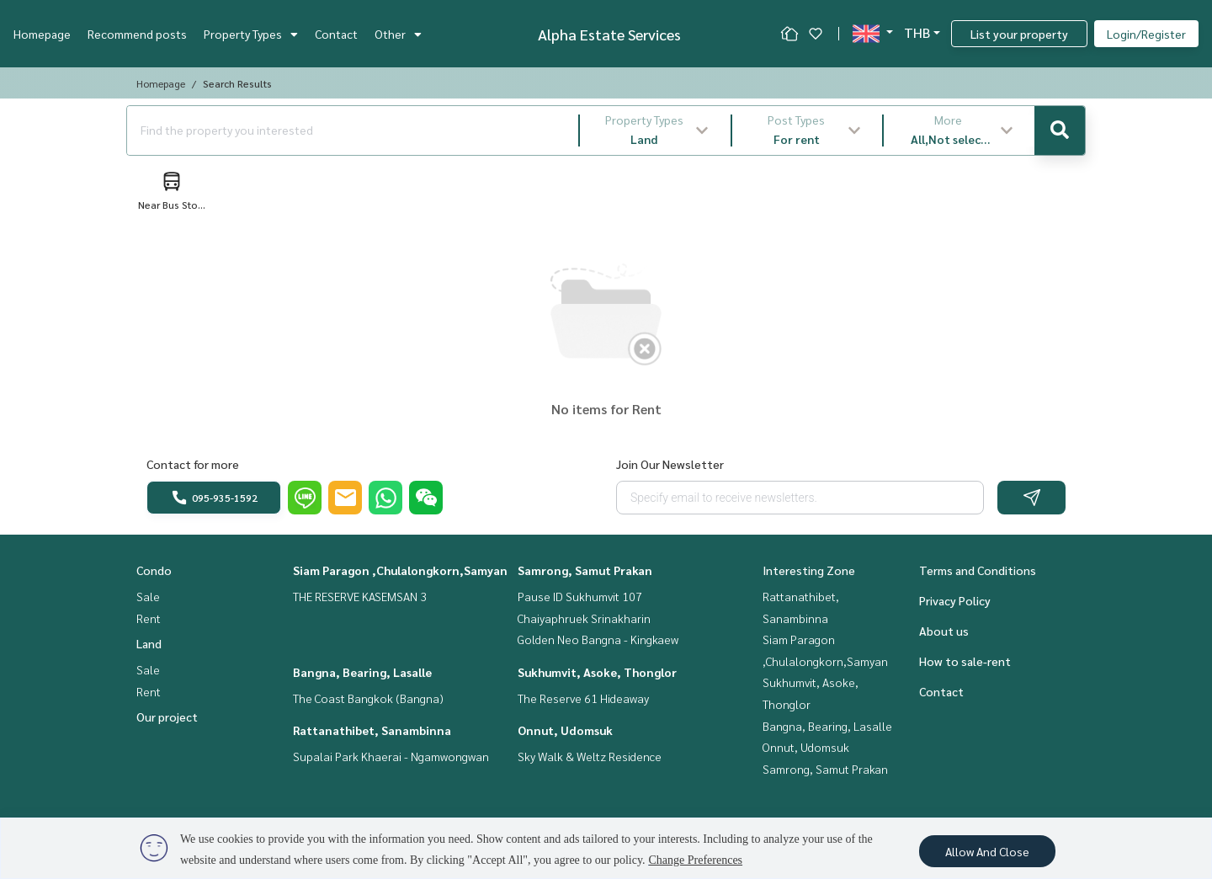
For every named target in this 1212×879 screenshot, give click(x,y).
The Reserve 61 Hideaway (583, 698)
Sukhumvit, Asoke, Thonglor (597, 671)
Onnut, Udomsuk (565, 730)
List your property (1019, 33)
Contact (336, 33)
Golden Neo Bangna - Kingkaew (598, 639)
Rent (148, 618)
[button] (655, 130)
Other (398, 33)
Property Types (251, 33)
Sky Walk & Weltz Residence (590, 756)
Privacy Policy (955, 600)
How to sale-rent (965, 661)
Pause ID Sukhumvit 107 (580, 596)
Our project (167, 716)
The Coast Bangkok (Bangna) (368, 698)
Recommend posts (137, 33)
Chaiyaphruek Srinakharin (584, 618)
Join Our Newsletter (670, 463)
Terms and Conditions (977, 570)
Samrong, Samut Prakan (585, 570)
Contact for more (192, 463)
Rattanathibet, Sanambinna (372, 730)
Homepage (42, 33)
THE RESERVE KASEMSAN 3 (360, 596)
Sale (148, 596)
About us (944, 630)
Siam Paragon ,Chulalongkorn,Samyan (400, 570)
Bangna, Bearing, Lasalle (362, 671)
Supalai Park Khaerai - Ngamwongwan (391, 756)
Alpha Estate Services (609, 34)
